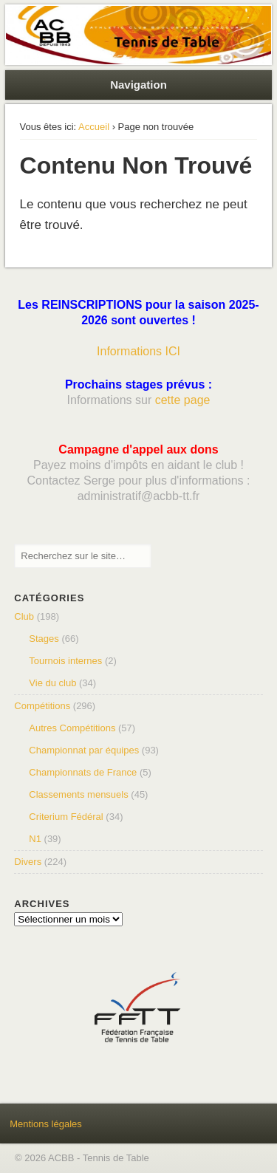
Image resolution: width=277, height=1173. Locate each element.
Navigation (138, 84)
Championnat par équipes (84, 750)
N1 (35, 838)
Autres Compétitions (72, 727)
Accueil (93, 126)
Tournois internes (65, 660)
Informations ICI (138, 351)
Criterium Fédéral (66, 816)
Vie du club (52, 682)
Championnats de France (83, 772)
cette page (183, 400)
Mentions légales (46, 1123)
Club (24, 616)
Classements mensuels (78, 794)
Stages (43, 638)
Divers (27, 861)
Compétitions (42, 705)
